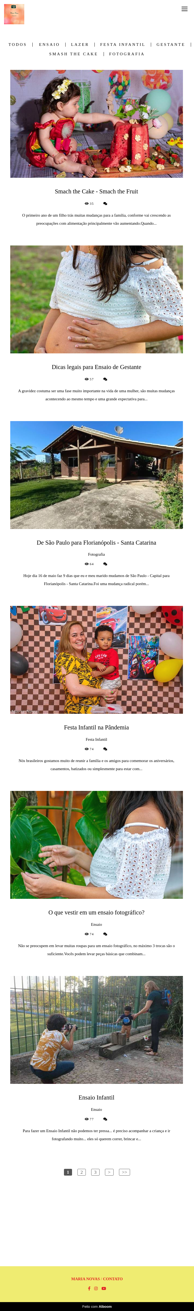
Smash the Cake (73, 54)
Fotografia (127, 54)
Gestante (170, 45)
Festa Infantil (122, 45)
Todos (17, 45)
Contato (113, 1279)
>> (124, 1172)
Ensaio (49, 45)
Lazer (80, 45)
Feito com (97, 1307)
